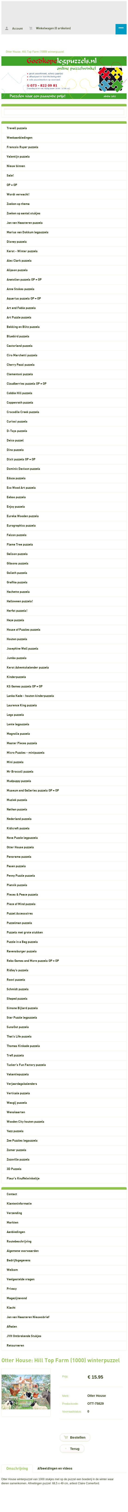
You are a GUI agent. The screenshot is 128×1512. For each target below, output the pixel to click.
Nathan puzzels (17, 809)
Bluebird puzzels (18, 336)
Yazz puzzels (15, 1131)
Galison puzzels (17, 554)
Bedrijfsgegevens (18, 1260)
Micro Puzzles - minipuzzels (26, 752)
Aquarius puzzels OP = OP (24, 298)
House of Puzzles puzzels (23, 629)
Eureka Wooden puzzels (23, 516)
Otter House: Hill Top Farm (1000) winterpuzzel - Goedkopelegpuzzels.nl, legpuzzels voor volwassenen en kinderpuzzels (64, 11)
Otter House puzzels (20, 847)
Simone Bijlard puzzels (22, 1008)
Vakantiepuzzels (18, 1074)
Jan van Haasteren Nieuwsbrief (28, 1317)
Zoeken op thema (18, 204)
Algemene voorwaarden (23, 1251)
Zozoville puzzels (18, 1159)
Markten (12, 1222)
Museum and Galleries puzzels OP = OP (33, 790)
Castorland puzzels (20, 346)
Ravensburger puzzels (22, 951)
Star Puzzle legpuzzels (22, 1017)
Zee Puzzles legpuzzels (22, 1140)
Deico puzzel (15, 440)
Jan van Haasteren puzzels (25, 223)
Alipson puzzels (17, 270)
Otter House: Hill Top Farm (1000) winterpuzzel (35, 51)
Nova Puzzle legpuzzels (22, 838)
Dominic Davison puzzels (23, 469)
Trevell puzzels (17, 128)
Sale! (10, 175)
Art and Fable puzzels (21, 308)
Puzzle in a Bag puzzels (22, 942)
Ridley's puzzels (17, 970)
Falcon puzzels (17, 535)
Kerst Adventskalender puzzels (28, 667)
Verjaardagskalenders (22, 1084)
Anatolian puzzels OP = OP (24, 279)
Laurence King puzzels (22, 705)
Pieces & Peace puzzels (22, 894)
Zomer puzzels (16, 1150)
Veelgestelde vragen (20, 1279)
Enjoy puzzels (16, 506)
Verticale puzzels (18, 1093)
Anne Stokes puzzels (20, 289)
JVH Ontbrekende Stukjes (24, 1336)
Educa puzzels (16, 478)
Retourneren (15, 1345)
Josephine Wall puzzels (22, 648)
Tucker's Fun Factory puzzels (26, 1065)
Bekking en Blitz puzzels (23, 327)
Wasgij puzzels (17, 1102)
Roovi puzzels (16, 979)
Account (14, 28)
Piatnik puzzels (17, 885)
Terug (74, 1449)
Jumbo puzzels (17, 658)
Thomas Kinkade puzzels (23, 1046)
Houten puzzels (17, 639)
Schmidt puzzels (18, 989)
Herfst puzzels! (17, 610)
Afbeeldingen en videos (54, 1468)
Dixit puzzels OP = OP (21, 459)
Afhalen (12, 1326)
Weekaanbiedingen (19, 137)
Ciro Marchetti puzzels (22, 355)
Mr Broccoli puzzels (20, 771)
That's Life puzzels (19, 1036)
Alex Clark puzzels (19, 260)
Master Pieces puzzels (22, 743)
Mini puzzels (15, 762)
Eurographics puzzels (21, 525)
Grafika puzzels (17, 582)
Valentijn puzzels (18, 156)
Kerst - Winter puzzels (22, 251)
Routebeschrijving (19, 1241)
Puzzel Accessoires (20, 913)
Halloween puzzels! (20, 601)
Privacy (12, 1288)
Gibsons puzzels (17, 563)
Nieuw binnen (16, 166)
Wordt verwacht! (18, 194)
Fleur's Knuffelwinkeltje (23, 1178)
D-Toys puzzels (17, 431)
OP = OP (12, 185)
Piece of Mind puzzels (21, 904)
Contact (12, 1194)
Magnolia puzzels (18, 733)
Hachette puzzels (18, 592)
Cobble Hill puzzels (19, 393)
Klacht (11, 1307)
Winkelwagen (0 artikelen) (50, 28)
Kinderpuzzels (16, 677)
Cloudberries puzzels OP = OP (26, 383)
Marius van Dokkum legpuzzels (28, 232)
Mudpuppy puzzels (19, 781)
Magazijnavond (17, 1298)
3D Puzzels (14, 1169)
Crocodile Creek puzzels (23, 412)
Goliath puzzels (17, 573)
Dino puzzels (15, 450)
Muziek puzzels (17, 800)
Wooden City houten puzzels (25, 1121)
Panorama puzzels (19, 856)
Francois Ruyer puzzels (22, 147)
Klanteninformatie (19, 1203)
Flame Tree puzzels (20, 544)
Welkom (12, 1270)
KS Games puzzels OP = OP (25, 686)
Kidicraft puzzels (18, 828)
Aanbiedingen (16, 1232)
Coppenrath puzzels (20, 402)
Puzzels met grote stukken (25, 932)
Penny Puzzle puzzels (21, 875)
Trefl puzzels (15, 1055)
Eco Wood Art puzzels (21, 487)
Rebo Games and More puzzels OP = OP (33, 961)
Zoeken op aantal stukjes (23, 213)
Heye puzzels (15, 620)
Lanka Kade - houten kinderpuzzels (30, 696)
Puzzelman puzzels (19, 923)
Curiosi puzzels (17, 421)
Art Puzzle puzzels (19, 317)
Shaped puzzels (17, 998)
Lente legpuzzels (18, 724)
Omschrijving (17, 1469)
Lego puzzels (15, 715)
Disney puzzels (17, 241)
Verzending (14, 1213)
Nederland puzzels (19, 819)
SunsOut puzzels (18, 1027)
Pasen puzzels (16, 866)
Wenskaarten (16, 1112)
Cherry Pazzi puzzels (21, 364)
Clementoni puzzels (20, 374)
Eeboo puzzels (16, 497)
